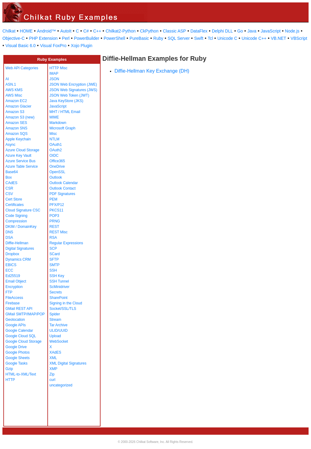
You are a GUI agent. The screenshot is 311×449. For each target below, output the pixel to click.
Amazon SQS (16, 134)
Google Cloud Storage (23, 341)
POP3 (54, 216)
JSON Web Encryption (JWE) (73, 84)
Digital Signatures (19, 248)
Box (8, 177)
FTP (8, 292)
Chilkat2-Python (121, 31)
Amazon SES (16, 123)
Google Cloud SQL (20, 336)
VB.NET (278, 38)
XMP (53, 369)
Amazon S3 (14, 112)
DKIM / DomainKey (20, 226)
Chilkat (8, 31)
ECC (9, 270)
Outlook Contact (63, 188)
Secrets (56, 292)
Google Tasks (16, 363)
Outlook (56, 177)
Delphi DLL (222, 31)
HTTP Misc (58, 68)
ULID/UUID (59, 330)
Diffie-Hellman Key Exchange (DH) (151, 71)
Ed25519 (12, 276)
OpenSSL (57, 172)
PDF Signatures (62, 194)
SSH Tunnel (59, 281)
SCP (53, 248)
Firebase (12, 303)
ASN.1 (10, 84)
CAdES (11, 183)
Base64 (11, 172)
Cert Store (13, 199)
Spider (55, 314)
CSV (9, 194)
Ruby (158, 38)
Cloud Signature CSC (22, 210)
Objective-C (13, 38)
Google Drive (16, 347)
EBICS (10, 265)
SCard (55, 254)
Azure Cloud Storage (22, 150)
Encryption (14, 287)
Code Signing (16, 216)
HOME (26, 31)
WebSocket (59, 341)
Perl (66, 38)
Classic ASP (174, 31)
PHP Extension (43, 38)
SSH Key (57, 276)
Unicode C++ (254, 38)
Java (251, 31)
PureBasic (139, 38)
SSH (53, 270)
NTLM (55, 139)
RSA (53, 237)
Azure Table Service (21, 166)
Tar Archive (58, 325)
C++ (97, 31)
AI (7, 79)
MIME (54, 117)
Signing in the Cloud (66, 303)
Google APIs (15, 325)
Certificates (14, 205)
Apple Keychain (18, 139)
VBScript (299, 38)
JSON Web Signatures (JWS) (73, 90)
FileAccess (14, 298)
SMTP (55, 265)
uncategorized (61, 385)
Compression (16, 221)
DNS (9, 232)
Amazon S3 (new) (19, 117)
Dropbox (12, 254)
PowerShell (114, 38)
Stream (55, 319)
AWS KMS (13, 90)
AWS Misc (13, 95)
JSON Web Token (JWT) (69, 95)
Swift (198, 38)
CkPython (149, 31)
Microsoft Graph (62, 128)
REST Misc (59, 232)
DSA (9, 237)
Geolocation (15, 319)
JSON (54, 79)
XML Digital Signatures (68, 363)
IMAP (54, 73)
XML (53, 358)
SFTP (54, 259)
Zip (52, 374)
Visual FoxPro (53, 45)
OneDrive (57, 166)
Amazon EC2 (16, 101)
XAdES (55, 352)
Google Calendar (19, 330)
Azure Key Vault (18, 155)
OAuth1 (56, 144)
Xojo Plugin (81, 45)
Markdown (58, 123)
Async (10, 144)
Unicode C (227, 38)
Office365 (57, 161)
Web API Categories (21, 68)
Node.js (292, 31)
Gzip (9, 369)
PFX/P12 (57, 205)
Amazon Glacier (18, 106)
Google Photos (17, 352)
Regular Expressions (66, 243)
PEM (53, 199)
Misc (53, 134)
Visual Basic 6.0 (20, 45)
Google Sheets (17, 358)
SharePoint (58, 298)
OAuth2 (56, 150)
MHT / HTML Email (65, 112)
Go (240, 31)
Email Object (15, 281)
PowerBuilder (86, 38)
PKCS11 (56, 210)
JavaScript (271, 31)
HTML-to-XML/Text (20, 374)
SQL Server (179, 38)
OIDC (54, 155)
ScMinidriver (60, 287)
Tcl (210, 38)
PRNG (55, 221)
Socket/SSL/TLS (63, 309)
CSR (9, 188)
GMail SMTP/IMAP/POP (25, 314)
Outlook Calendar (64, 183)
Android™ (46, 31)
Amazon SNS (16, 128)
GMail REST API (18, 309)
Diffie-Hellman (16, 243)
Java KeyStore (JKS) (66, 101)
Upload (55, 336)
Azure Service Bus (20, 161)
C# (86, 31)
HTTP (10, 380)
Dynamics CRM (18, 259)
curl (52, 380)
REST (54, 226)
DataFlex (198, 31)
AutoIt (66, 31)
